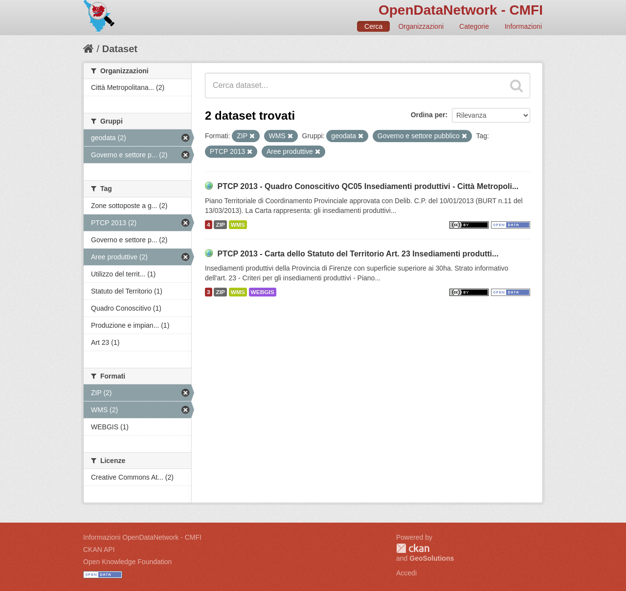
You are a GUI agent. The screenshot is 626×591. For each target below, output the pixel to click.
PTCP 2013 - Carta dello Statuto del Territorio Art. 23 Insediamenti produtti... (357, 254)
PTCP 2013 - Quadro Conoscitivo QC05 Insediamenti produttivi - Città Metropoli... (367, 186)
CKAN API (99, 549)
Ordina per (428, 115)
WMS (238, 224)
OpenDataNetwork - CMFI (461, 10)
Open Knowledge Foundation (127, 562)
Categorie (474, 26)
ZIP (220, 224)
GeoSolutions (431, 558)
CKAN (412, 548)
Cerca (373, 26)
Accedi (406, 573)
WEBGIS (262, 292)
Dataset (119, 48)
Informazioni (523, 26)
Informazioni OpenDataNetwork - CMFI (142, 537)
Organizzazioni (421, 26)
